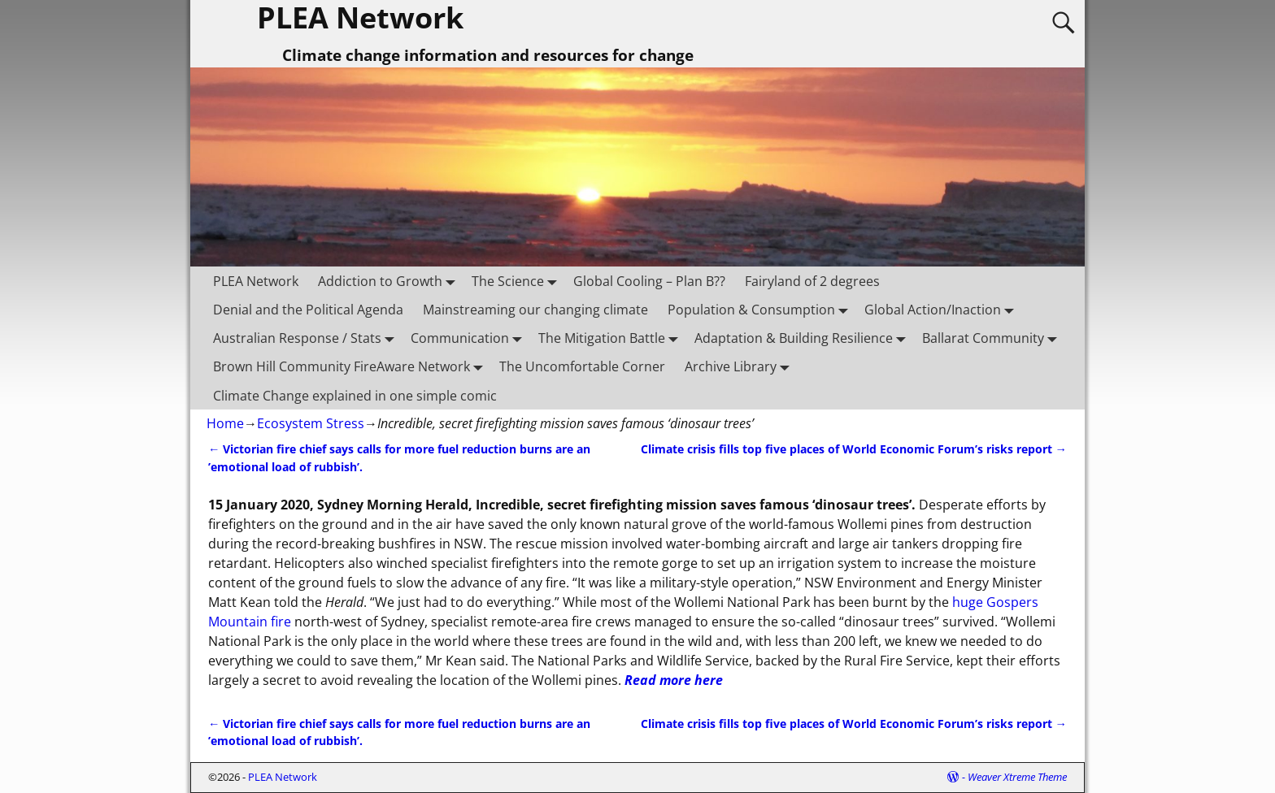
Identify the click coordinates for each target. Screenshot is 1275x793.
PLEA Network (255, 281)
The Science (518, 280)
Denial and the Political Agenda (308, 309)
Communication (470, 338)
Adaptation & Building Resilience (803, 338)
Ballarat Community (993, 338)
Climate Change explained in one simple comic (355, 396)
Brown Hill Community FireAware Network (351, 367)
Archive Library (740, 367)
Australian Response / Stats (307, 338)
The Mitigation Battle (611, 338)
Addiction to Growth (390, 280)
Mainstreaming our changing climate (535, 309)
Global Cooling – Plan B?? (649, 281)
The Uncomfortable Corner (582, 366)
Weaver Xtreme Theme (1017, 776)
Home (225, 423)
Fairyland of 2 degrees (812, 281)
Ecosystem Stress (310, 423)
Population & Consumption (761, 310)
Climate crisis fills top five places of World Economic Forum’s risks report (854, 449)
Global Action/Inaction (942, 310)
